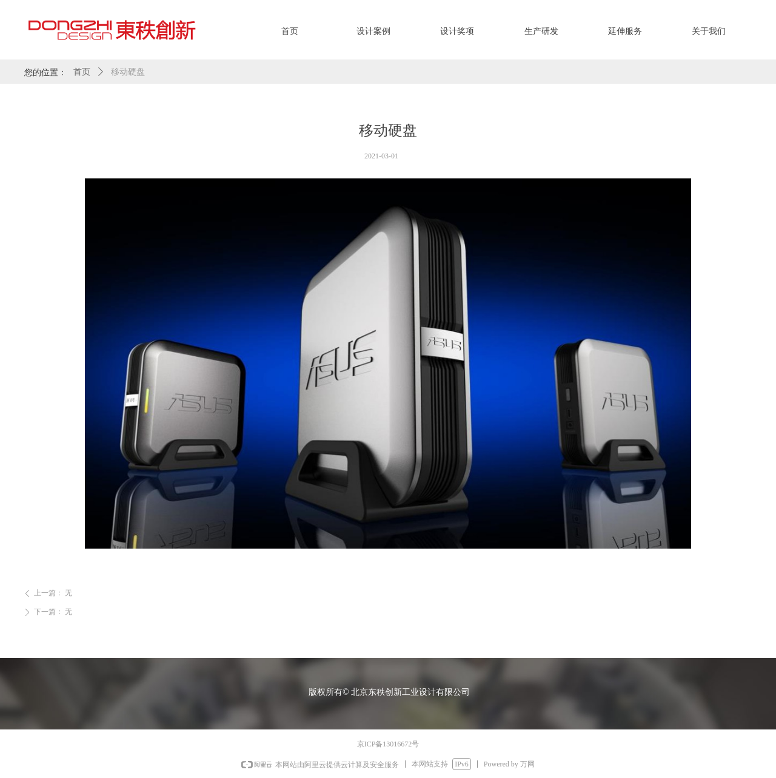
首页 (81, 71)
